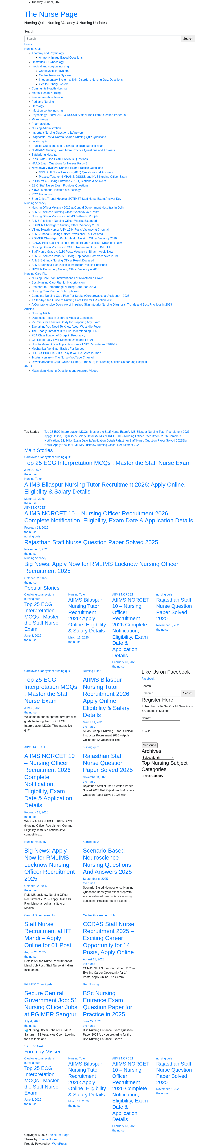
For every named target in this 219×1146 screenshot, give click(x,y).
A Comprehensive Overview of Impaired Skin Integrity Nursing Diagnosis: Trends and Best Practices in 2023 (102, 304)
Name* (161, 721)
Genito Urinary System (54, 84)
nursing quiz (39, 141)
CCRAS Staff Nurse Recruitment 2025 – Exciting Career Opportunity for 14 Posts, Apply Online (108, 938)
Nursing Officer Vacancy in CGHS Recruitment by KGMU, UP (71, 247)
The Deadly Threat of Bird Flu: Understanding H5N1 (65, 331)
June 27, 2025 (92, 1021)
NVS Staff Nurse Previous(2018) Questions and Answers (76, 172)
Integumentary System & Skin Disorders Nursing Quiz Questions (81, 79)
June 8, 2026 (32, 469)
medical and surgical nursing (50, 66)
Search (29, 31)
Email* (161, 734)
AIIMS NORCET (35, 507)
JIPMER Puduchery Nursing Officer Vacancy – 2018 (65, 269)
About (28, 366)
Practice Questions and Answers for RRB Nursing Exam (68, 145)
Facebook (148, 678)
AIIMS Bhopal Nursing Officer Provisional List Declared (67, 234)
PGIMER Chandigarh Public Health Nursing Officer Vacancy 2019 (74, 238)
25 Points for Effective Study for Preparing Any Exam (66, 322)
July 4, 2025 (32, 1021)
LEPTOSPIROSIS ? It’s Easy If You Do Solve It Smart (66, 353)
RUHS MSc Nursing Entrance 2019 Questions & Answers (69, 181)
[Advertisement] (109, 400)
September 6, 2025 (95, 878)
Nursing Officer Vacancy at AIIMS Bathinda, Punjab (65, 216)
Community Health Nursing (49, 88)
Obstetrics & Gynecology (48, 62)
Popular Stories (41, 588)
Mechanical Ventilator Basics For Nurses (58, 348)
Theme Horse (48, 1139)
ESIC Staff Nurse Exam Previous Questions (60, 185)
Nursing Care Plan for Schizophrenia (55, 291)
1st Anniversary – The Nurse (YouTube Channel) (63, 357)
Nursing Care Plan (36, 273)
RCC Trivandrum (43, 194)
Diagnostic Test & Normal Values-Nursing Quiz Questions (69, 137)
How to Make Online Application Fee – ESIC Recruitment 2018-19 (74, 344)
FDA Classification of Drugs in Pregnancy (58, 335)
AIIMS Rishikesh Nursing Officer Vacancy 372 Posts (65, 212)
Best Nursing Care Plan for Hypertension (58, 282)
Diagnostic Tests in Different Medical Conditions (62, 317)
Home (28, 44)
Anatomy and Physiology (48, 53)
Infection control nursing (47, 110)
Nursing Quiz (32, 48)
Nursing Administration (46, 128)
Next (40, 1046)
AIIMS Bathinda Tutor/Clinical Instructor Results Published (69, 264)
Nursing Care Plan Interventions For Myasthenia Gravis (68, 278)
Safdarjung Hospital (44, 154)
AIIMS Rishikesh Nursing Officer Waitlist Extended (64, 220)
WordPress (59, 1143)
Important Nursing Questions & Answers (58, 132)
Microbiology (40, 119)
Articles (29, 309)
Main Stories (38, 450)
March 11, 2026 (34, 498)
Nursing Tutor (33, 478)
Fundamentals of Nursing (48, 97)
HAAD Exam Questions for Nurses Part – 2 (60, 163)
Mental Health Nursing (46, 92)
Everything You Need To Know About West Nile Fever (66, 326)
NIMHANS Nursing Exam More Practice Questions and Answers (73, 150)
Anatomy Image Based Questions (61, 57)
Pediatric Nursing (43, 101)
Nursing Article (41, 313)
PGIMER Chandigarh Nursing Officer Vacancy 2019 (65, 225)
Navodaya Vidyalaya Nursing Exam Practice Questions (67, 167)
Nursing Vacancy (35, 203)
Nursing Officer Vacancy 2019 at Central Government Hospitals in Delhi (78, 207)
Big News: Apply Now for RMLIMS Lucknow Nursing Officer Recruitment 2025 (49, 864)
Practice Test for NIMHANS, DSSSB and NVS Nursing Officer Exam (83, 176)
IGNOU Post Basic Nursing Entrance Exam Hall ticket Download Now (77, 242)
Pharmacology (41, 123)
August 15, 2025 (93, 959)
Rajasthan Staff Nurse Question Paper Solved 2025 (148, 440)
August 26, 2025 (35, 952)
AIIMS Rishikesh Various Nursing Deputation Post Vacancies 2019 (75, 256)
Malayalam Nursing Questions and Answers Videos (65, 370)
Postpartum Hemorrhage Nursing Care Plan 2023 (64, 286)
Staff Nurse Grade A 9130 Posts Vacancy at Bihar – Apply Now (72, 251)
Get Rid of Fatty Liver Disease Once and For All (62, 339)
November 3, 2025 (36, 549)
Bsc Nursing (91, 984)
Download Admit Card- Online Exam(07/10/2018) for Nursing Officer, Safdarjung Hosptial (89, 361)
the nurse (30, 474)
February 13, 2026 (36, 527)
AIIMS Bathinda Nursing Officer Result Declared (63, 260)
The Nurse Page (51, 14)
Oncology (38, 106)
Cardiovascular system (54, 70)
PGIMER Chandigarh (38, 984)
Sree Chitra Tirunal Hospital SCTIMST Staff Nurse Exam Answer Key (76, 198)
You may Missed (43, 1051)
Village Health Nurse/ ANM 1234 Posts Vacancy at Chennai (70, 229)
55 (34, 1046)
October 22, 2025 (35, 578)
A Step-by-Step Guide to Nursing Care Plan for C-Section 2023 (72, 300)
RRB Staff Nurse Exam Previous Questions (60, 159)
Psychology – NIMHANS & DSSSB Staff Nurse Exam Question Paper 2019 (80, 114)
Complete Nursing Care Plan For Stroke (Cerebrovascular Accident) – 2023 (81, 295)
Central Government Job (40, 915)
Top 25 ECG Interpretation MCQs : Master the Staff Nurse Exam (86, 431)
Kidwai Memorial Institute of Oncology (56, 189)
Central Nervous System (55, 75)
